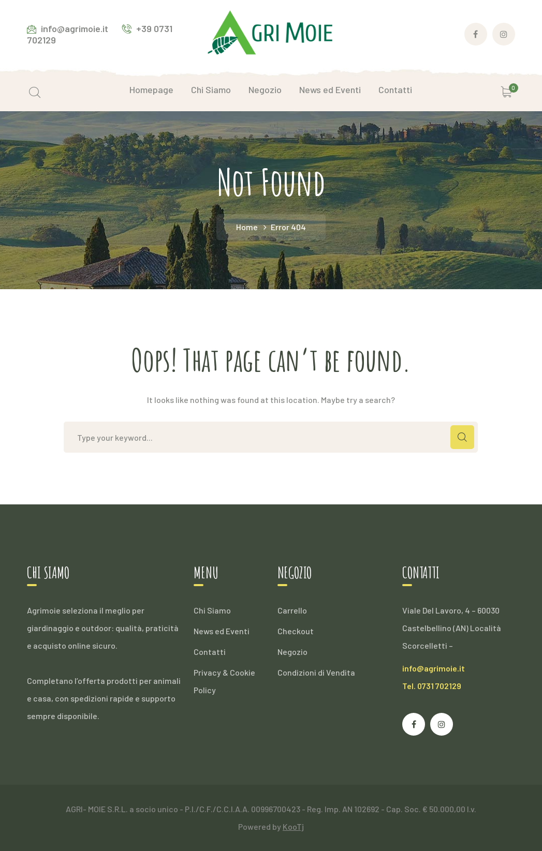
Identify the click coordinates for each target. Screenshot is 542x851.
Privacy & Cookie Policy (224, 681)
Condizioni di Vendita (316, 672)
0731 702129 (439, 686)
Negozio (292, 651)
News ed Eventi (222, 631)
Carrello (292, 610)
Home (247, 227)
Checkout (295, 631)
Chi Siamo (212, 610)
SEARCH (462, 437)
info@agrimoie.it (433, 668)
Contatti (210, 651)
